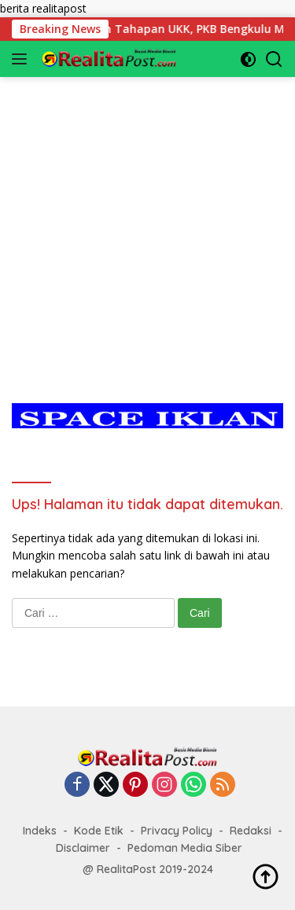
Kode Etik (99, 831)
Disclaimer (83, 848)
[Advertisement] (147, 224)
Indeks (40, 831)
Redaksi (250, 831)
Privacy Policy (176, 831)
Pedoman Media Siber (184, 848)
